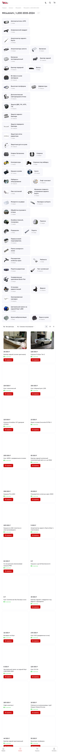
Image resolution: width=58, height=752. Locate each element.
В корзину (8, 360)
